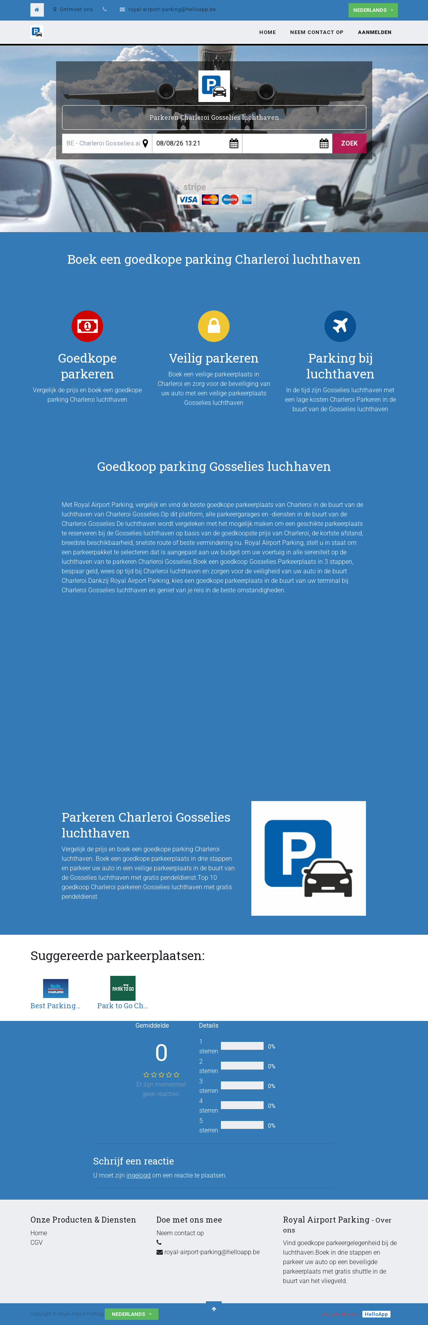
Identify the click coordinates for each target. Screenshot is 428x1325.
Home (38, 1233)
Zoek (349, 143)
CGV (36, 1242)
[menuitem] (267, 32)
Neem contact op (180, 1233)
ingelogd (138, 1175)
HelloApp (376, 1314)
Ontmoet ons (73, 9)
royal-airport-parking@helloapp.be (172, 9)
